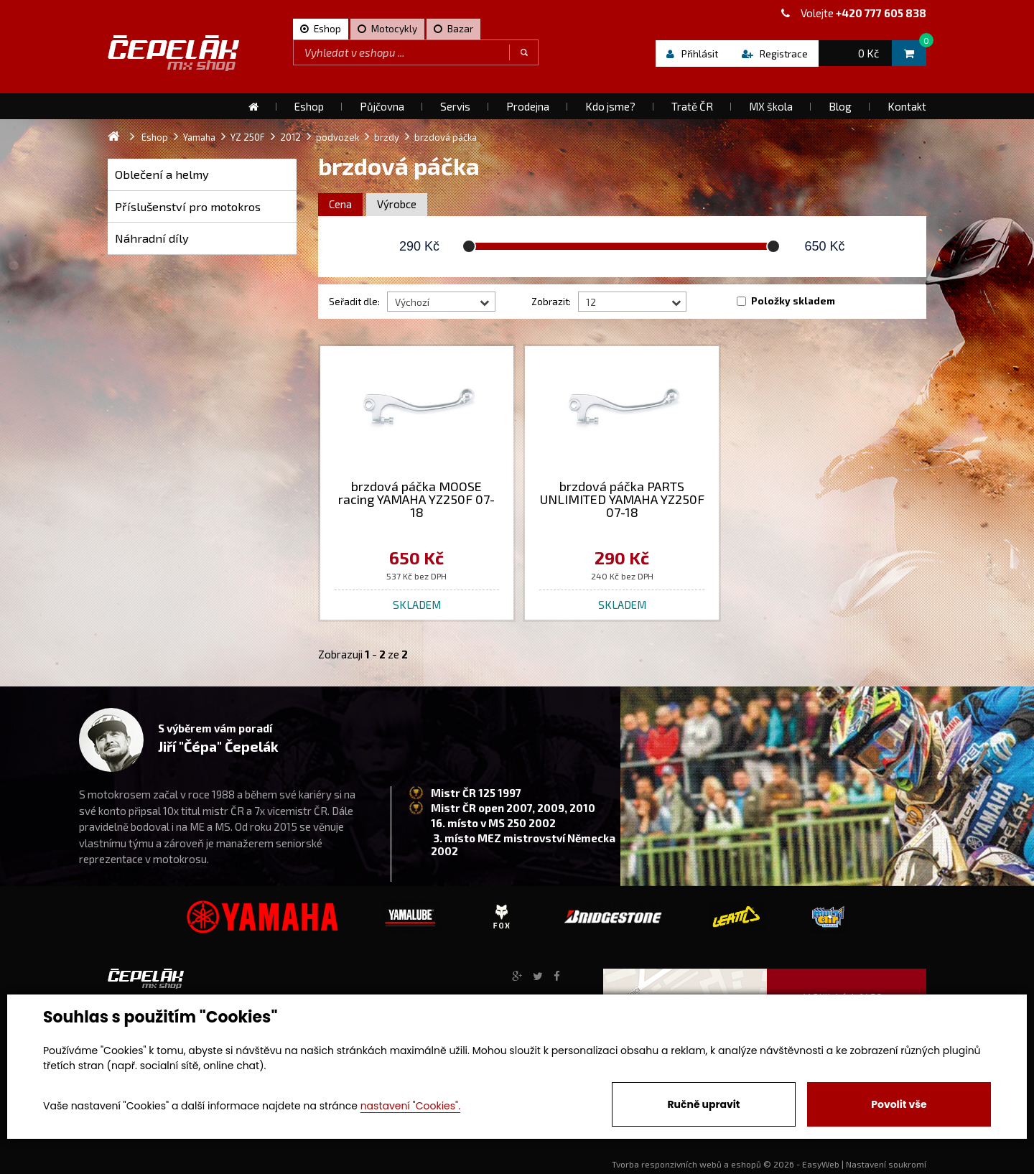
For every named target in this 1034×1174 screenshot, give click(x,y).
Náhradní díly (152, 238)
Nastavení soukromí (886, 1164)
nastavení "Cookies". (410, 1106)
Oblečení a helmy (162, 174)
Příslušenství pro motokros (188, 206)
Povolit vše (898, 1104)
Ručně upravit (703, 1104)
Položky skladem (793, 301)
